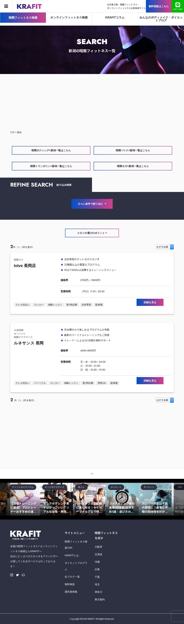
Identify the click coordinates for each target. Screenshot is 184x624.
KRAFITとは (72, 555)
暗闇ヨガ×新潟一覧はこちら (133, 166)
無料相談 (70, 584)
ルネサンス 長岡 (28, 343)
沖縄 (97, 561)
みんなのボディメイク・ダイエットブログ (161, 19)
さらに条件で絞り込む (92, 203)
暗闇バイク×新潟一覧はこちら (133, 150)
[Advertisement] (92, 103)
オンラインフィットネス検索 (69, 17)
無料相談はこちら (159, 6)
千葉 (97, 576)
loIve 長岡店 (25, 265)
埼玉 (97, 584)
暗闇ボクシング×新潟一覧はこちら (51, 150)
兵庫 (97, 569)
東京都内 (100, 599)
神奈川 (98, 591)
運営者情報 (71, 591)
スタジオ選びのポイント (92, 233)
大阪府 (98, 546)
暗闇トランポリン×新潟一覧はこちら (51, 166)
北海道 (98, 554)
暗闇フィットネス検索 (23, 17)
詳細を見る (150, 302)
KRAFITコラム (115, 17)
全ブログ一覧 (72, 576)
